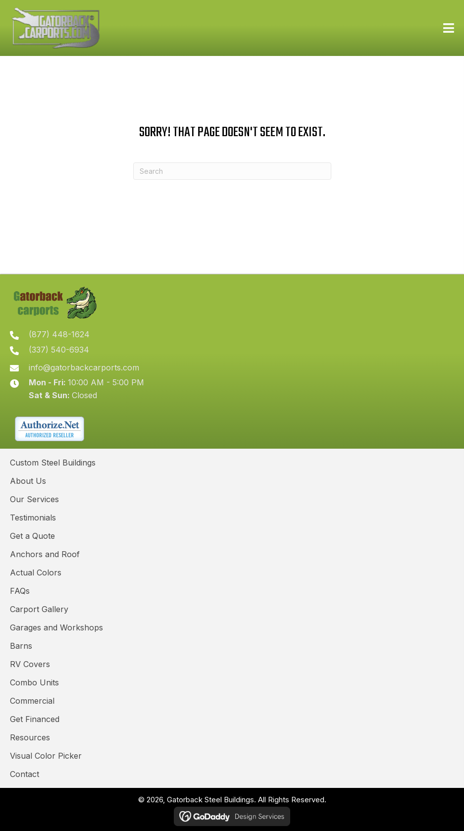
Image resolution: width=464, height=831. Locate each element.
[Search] (232, 171)
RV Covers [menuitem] (30, 664)
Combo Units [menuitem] (34, 682)
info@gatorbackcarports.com (84, 367)
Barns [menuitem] (21, 646)
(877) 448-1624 (59, 334)
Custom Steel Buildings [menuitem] (53, 462)
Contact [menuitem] (24, 774)
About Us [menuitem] (28, 481)
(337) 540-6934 (59, 350)
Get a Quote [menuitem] (32, 536)
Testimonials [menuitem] (33, 517)
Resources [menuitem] (30, 737)
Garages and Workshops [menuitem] (56, 627)
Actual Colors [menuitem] (35, 572)
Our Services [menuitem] (34, 499)
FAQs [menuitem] (20, 591)
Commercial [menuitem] (32, 701)
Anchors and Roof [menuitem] (45, 554)
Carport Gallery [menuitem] (39, 609)
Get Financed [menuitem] (34, 719)
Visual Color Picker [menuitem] (46, 756)
